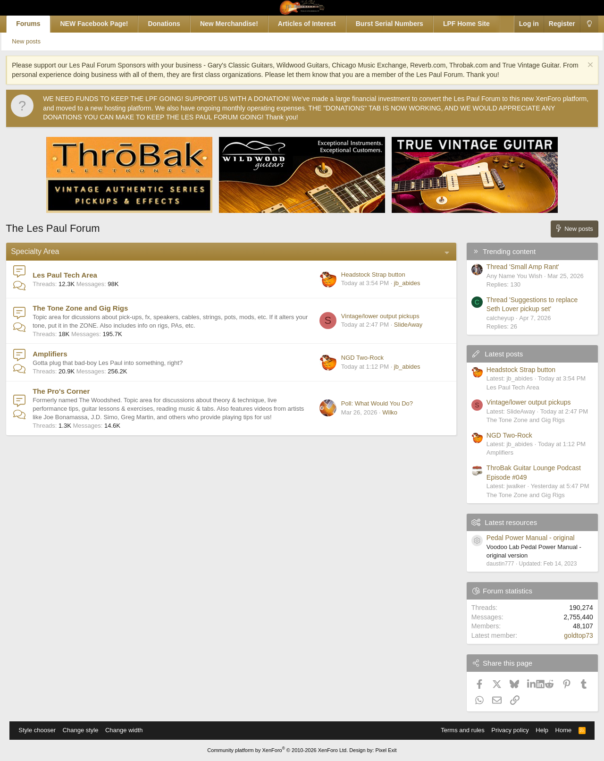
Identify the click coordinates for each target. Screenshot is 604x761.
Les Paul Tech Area (73, 275)
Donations (172, 23)
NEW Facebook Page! (102, 23)
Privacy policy (505, 730)
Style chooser (41, 730)
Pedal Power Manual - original (522, 537)
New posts (38, 41)
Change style (84, 730)
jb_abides (399, 283)
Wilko (381, 412)
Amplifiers (58, 354)
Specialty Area (43, 251)
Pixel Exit (385, 750)
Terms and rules (458, 730)
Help (537, 730)
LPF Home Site (474, 23)
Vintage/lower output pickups (372, 316)
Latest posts (496, 354)
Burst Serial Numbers (397, 23)
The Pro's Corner (69, 391)
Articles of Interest (315, 23)
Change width (128, 730)
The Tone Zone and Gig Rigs (88, 308)
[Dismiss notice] (581, 66)
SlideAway (400, 324)
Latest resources (503, 522)
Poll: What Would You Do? (369, 403)
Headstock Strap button (365, 274)
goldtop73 (570, 635)
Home (559, 730)
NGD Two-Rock (354, 357)
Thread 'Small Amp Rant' (514, 267)
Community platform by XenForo (277, 750)
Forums (36, 23)
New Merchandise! (237, 23)
